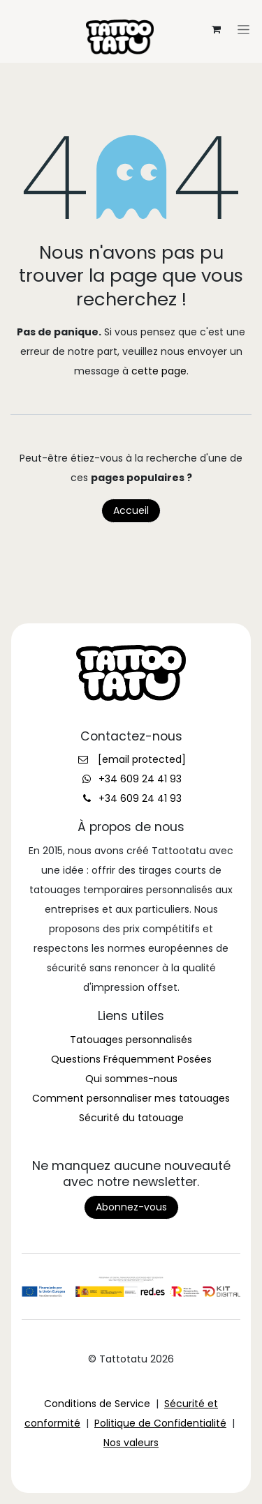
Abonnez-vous (131, 1207)
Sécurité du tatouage (131, 1118)
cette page (159, 371)
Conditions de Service (97, 1404)
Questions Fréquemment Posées (131, 1059)
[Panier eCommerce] (215, 29)
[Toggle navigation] (131, 11)
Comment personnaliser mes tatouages (131, 1098)
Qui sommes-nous (131, 1079)
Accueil (131, 510)
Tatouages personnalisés (131, 1040)
